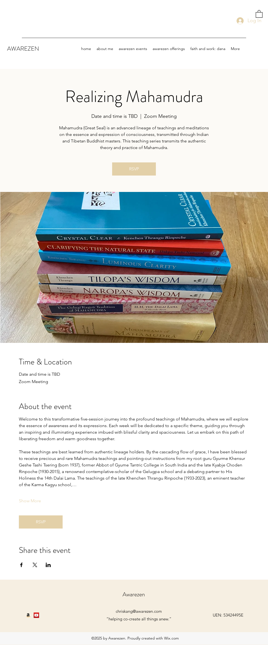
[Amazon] (28, 615)
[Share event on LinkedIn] (48, 565)
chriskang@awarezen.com (139, 611)
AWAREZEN (23, 48)
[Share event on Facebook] (21, 565)
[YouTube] (36, 615)
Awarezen (134, 594)
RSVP (134, 168)
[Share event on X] (34, 565)
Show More (30, 500)
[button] (259, 14)
